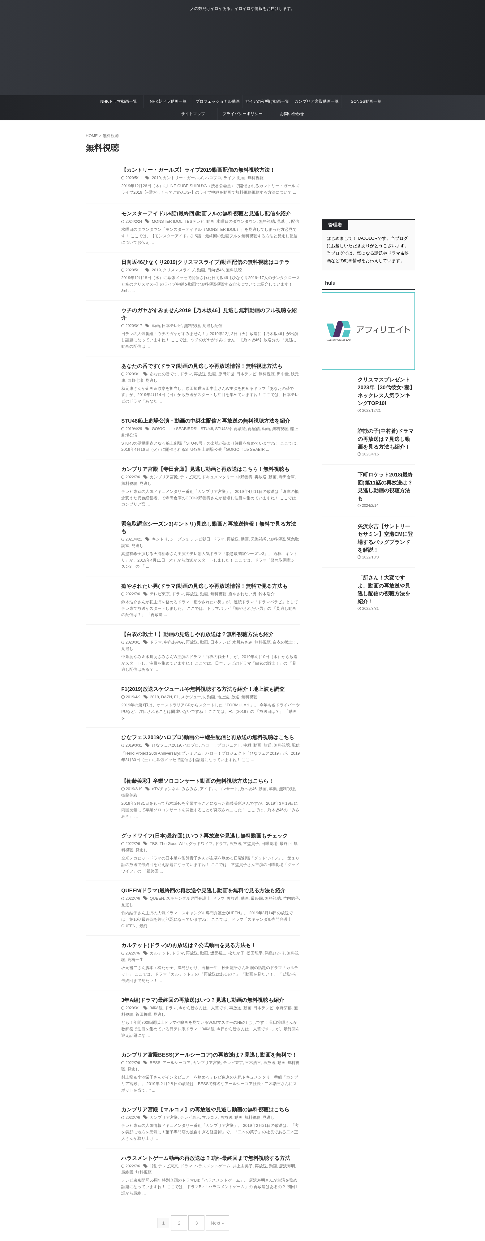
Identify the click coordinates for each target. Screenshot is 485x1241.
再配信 (246, 424)
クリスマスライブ (177, 271)
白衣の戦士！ (275, 631)
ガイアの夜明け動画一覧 (267, 101)
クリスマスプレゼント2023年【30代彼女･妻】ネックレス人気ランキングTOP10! (385, 386)
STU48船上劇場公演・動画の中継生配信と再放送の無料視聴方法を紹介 (200, 415)
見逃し (273, 222)
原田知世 (221, 369)
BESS (155, 1048)
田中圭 (273, 369)
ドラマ (183, 369)
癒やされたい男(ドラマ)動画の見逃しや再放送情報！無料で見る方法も (199, 574)
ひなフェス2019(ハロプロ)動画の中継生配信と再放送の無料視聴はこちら (202, 721)
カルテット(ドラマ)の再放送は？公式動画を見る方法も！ (184, 930)
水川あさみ (236, 631)
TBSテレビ (191, 222)
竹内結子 (281, 883)
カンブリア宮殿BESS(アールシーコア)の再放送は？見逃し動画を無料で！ (203, 1040)
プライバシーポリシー (242, 113)
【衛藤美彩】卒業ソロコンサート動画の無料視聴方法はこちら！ (193, 764)
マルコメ (205, 1103)
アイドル (203, 773)
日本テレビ (170, 320)
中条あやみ (172, 631)
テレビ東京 (187, 472)
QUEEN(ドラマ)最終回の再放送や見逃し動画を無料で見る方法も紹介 (198, 874)
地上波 (218, 680)
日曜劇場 (261, 828)
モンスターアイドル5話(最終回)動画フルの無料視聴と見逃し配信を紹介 (201, 214)
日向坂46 (210, 271)
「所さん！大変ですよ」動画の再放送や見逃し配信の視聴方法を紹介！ (386, 560)
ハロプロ (208, 178)
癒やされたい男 (236, 583)
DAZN (165, 680)
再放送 (196, 369)
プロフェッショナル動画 (217, 101)
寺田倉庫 (277, 472)
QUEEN (156, 883)
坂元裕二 (213, 938)
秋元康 (286, 369)
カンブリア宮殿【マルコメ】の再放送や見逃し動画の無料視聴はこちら (200, 1095)
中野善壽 (237, 472)
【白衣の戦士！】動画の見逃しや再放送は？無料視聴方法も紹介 (193, 623)
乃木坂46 (241, 773)
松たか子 (230, 938)
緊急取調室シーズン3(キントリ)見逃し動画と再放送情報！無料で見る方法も (206, 519)
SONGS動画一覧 (366, 101)
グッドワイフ (197, 828)
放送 (230, 680)
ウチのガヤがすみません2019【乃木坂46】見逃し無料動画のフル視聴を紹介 (206, 311)
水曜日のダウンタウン (230, 222)
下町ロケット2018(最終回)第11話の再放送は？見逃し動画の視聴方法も (386, 473)
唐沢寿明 (277, 1152)
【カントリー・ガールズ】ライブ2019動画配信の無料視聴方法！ (193, 170)
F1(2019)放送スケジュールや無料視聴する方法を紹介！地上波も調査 (198, 672)
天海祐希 (251, 527)
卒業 (264, 773)
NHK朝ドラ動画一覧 (168, 101)
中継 (240, 729)
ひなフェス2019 (165, 729)
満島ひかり (266, 938)
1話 (153, 1152)
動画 (235, 178)
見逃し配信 (208, 320)
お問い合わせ (292, 113)
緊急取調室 (287, 527)
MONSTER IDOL (166, 222)
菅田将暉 (128, 1000)
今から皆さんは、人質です (199, 993)
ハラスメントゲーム (208, 1152)
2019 (156, 178)
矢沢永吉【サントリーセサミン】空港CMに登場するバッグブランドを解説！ (386, 517)
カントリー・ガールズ (180, 178)
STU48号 (218, 424)
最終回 (276, 828)
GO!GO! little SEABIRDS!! (173, 424)
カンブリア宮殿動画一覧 (316, 101)
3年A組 (156, 993)
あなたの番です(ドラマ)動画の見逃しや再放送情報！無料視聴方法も (197, 360)
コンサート (222, 773)
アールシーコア (175, 1048)
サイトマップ (193, 113)
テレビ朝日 (197, 527)
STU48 (202, 424)
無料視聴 (248, 178)
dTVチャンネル (165, 773)
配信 (285, 222)
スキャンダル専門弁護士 (185, 883)
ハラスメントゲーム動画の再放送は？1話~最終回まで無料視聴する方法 (200, 1144)
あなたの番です (163, 369)
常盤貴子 (244, 828)
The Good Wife (171, 828)
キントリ (159, 527)
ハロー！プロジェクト (216, 729)
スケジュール (190, 680)
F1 (175, 680)
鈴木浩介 (258, 583)
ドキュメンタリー (213, 472)
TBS (153, 828)
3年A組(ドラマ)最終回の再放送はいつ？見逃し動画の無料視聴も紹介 (197, 985)
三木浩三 (245, 1048)
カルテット (159, 938)
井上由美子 (236, 1152)
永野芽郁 (274, 993)
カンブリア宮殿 (163, 472)
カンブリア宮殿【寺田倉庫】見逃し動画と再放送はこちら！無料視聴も (200, 464)
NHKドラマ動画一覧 (118, 101)
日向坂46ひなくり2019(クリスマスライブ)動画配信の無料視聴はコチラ (200, 262)
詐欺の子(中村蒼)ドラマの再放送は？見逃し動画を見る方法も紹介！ (386, 429)
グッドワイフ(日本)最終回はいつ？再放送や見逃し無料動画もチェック (199, 819)
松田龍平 (247, 938)
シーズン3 (177, 527)
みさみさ (186, 773)
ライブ (223, 178)
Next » (214, 1206)
